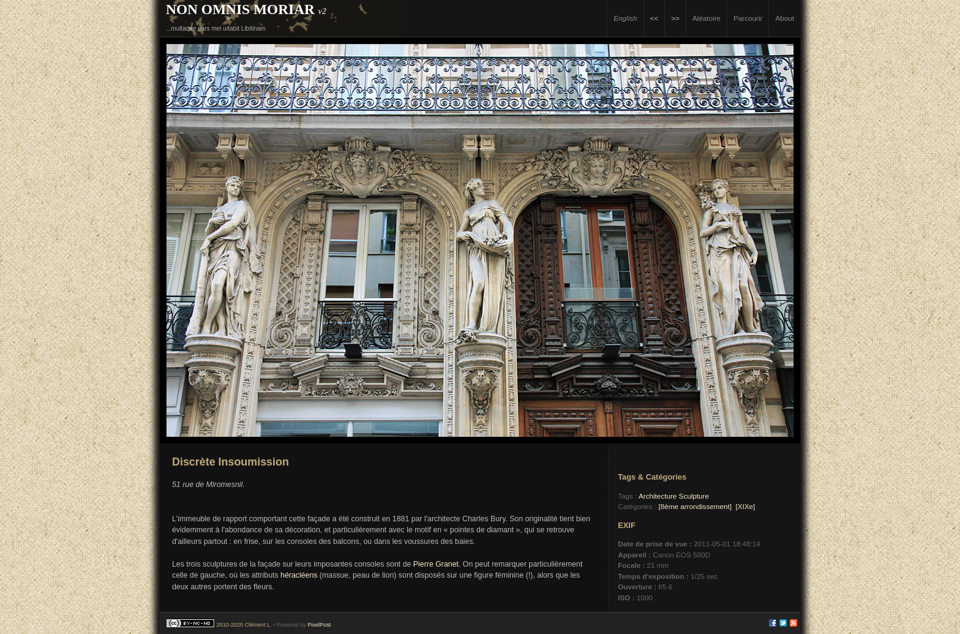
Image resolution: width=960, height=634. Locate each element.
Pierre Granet (436, 564)
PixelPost (319, 625)
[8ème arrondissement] (695, 506)
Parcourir (747, 18)
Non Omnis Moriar (240, 9)
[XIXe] (745, 506)
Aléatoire (706, 18)
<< (654, 18)
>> (675, 18)
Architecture (658, 496)
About (784, 18)
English (625, 18)
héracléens (298, 575)
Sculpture (694, 496)
